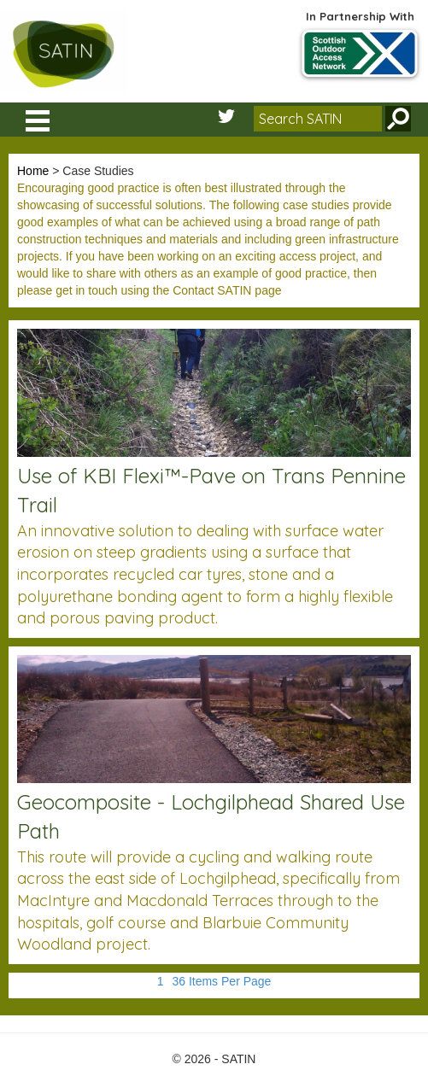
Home (33, 171)
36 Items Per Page (221, 981)
